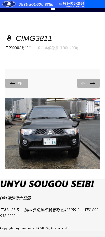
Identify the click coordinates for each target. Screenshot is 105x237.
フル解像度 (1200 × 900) (59, 48)
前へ (17, 83)
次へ (89, 83)
